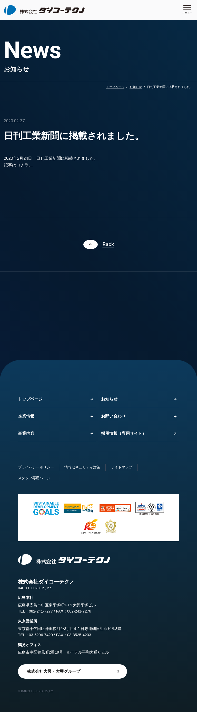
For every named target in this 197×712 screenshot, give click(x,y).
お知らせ (136, 87)
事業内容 (26, 433)
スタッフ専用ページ (34, 478)
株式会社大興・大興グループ (53, 671)
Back (108, 244)
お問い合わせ (113, 416)
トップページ (115, 87)
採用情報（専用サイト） (123, 433)
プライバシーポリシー (36, 467)
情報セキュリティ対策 (82, 467)
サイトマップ (121, 467)
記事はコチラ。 (18, 165)
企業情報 (26, 416)
